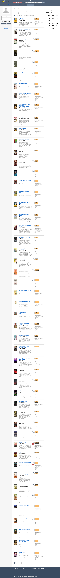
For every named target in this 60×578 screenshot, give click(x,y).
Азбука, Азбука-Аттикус (38, 229)
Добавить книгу (17, 2)
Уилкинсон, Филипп (22, 181)
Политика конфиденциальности (32, 576)
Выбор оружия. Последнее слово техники (24, 359)
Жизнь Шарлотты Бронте (24, 529)
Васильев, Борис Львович (23, 52)
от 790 (37, 323)
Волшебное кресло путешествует (23, 249)
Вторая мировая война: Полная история (24, 347)
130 (36, 117)
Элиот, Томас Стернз (23, 107)
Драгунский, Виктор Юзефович (24, 291)
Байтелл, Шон (21, 433)
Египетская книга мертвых (24, 494)
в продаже (27, 0)
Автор (20, 61)
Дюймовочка (21, 484)
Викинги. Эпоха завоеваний (25, 180)
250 (36, 73)
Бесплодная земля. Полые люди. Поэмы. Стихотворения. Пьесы (24, 105)
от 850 (37, 302)
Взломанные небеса (23, 170)
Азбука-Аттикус (37, 22)
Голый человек (22, 379)
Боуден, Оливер (22, 30)
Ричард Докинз (21, 129)
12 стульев (21, 18)
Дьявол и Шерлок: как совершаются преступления (25, 473)
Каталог (15, 4)
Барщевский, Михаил (23, 63)
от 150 (37, 270)
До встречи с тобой (23, 442)
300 (36, 237)
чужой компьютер (6, 21)
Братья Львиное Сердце (24, 139)
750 (36, 192)
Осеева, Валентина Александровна (25, 302)
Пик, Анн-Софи (21, 193)
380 (36, 432)
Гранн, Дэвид (21, 475)
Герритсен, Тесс (22, 392)
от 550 (37, 291)
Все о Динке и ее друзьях (24, 301)
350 (36, 128)
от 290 (37, 280)
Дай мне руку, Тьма (23, 401)
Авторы (20, 4)
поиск (43, 2)
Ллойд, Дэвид (21, 41)
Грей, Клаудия (21, 370)
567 (36, 485)
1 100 (36, 39)
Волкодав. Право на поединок (25, 237)
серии (23, 572)
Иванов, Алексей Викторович (24, 118)
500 (36, 161)
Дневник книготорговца (24, 431)
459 (36, 248)
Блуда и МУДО (22, 117)
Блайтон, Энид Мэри (22, 250)
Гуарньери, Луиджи (22, 412)
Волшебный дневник (23, 259)
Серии (25, 4)
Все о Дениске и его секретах (25, 290)
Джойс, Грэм (21, 84)
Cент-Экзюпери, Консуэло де (24, 271)
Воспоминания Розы (23, 269)
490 (36, 29)
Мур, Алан (21, 40)
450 (36, 139)
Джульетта (21, 422)
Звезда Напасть (22, 552)
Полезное (37, 4)
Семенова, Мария (22, 238)
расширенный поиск (41, 0)
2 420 (36, 346)
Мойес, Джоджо (22, 443)
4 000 (36, 225)
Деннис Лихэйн (21, 402)
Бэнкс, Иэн (21, 360)
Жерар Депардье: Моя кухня (25, 518)
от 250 (37, 452)
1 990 (36, 506)
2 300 (36, 93)
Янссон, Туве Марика (23, 336)
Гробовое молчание (23, 390)
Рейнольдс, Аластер (22, 453)
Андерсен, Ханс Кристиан (23, 486)
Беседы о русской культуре (25, 93)
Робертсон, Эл (21, 172)
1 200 (36, 411)
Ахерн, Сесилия (22, 260)
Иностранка (36, 23)
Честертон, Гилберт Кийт (23, 325)
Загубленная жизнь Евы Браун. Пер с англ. (24, 541)
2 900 (36, 530)
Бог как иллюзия (22, 128)
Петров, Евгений (22, 20)
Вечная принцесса (23, 160)
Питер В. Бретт (21, 227)
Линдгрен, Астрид (22, 140)
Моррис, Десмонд (22, 381)
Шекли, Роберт (21, 151)
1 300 (36, 104)
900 (36, 62)
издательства (24, 573)
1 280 (36, 51)
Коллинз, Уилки (22, 509)
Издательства (31, 4)
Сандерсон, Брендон (23, 553)
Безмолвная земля (23, 83)
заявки (32, 0)
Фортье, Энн (21, 423)
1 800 (36, 18)
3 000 (36, 552)
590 (36, 84)
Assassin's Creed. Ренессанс (25, 29)
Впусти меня (21, 279)
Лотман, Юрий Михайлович (24, 94)
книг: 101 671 (18, 0)
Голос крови (21, 369)
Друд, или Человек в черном (25, 462)
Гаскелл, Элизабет (22, 530)
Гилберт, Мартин (22, 348)
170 (36, 473)
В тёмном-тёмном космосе (24, 150)
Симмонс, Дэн (21, 463)
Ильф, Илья (21, 19)
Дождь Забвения (22, 452)
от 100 (37, 442)
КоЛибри (41, 22)
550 (36, 401)
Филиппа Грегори (22, 162)
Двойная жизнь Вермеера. (24, 411)
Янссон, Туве (21, 314)
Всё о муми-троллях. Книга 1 (25, 335)
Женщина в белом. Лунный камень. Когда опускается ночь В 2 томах (24, 506)
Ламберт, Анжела (22, 542)
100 (36, 259)
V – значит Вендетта (23, 39)
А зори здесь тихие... (23, 50)
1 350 (36, 312)
